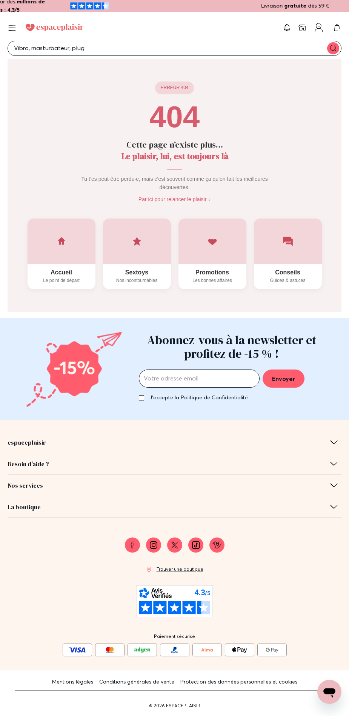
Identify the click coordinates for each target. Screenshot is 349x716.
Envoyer (283, 378)
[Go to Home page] (54, 27)
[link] (303, 27)
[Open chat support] (329, 692)
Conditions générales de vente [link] (136, 681)
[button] (287, 27)
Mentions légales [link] (72, 681)
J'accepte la (198, 397)
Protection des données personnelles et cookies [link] (238, 681)
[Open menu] (12, 27)
